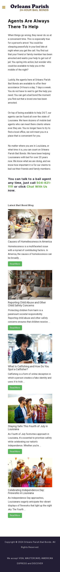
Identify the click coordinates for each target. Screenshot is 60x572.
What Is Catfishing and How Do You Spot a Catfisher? (28, 368)
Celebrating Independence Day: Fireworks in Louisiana (26, 492)
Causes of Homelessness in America (30, 241)
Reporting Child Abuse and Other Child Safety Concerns (27, 304)
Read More (15, 264)
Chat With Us (37, 186)
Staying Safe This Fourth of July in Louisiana (28, 428)
